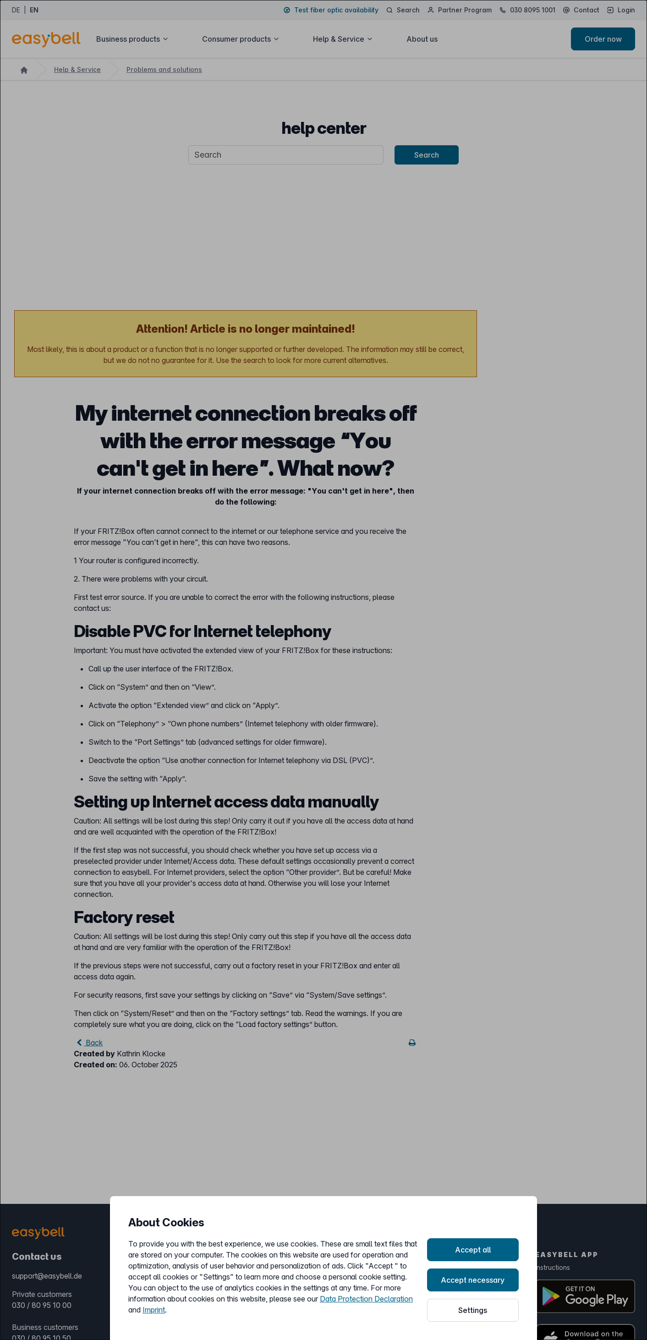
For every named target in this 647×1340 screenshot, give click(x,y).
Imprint (154, 1309)
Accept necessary (472, 1280)
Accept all (473, 1249)
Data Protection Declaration (366, 1298)
